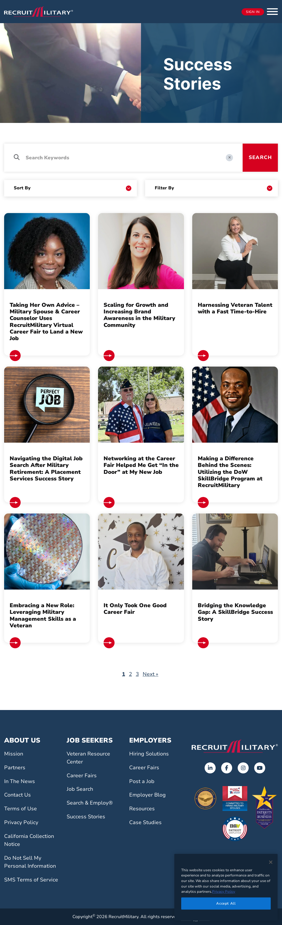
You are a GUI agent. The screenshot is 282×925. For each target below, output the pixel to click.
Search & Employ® (90, 802)
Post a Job (141, 781)
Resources (142, 808)
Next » (150, 674)
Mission (13, 753)
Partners (14, 767)
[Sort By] (72, 188)
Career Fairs (82, 775)
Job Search (80, 789)
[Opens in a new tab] (210, 767)
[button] (272, 11)
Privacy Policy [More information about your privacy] (223, 891)
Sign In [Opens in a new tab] (253, 12)
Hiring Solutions (149, 753)
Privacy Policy (21, 822)
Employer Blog (147, 794)
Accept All (226, 903)
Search (260, 157)
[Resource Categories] (213, 188)
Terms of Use (20, 808)
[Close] (271, 862)
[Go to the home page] (235, 746)
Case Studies (145, 822)
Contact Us (17, 794)
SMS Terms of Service (31, 879)
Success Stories (86, 816)
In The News (19, 781)
